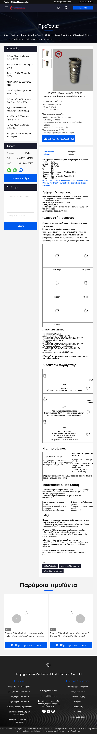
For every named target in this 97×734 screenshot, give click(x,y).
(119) (20, 66)
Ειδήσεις (77, 702)
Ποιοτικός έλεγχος (77, 697)
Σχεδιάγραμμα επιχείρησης (77, 686)
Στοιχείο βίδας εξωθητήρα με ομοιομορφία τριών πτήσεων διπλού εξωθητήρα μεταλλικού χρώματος (25, 635)
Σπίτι (6, 35)
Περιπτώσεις (77, 707)
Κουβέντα (83, 8)
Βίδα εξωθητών (50, 566)
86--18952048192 (85, 2)
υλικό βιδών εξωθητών (53, 571)
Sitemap (77, 712)
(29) (18, 109)
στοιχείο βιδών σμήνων (70, 566)
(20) (19, 92)
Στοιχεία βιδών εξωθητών (31, 35)
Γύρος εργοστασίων (77, 692)
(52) (19, 100)
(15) (19, 135)
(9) (18, 126)
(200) (18, 57)
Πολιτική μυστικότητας (77, 717)
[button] (16, 618)
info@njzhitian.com (62, 2)
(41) (19, 83)
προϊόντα (14, 35)
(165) (18, 74)
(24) (18, 117)
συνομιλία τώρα (21, 178)
